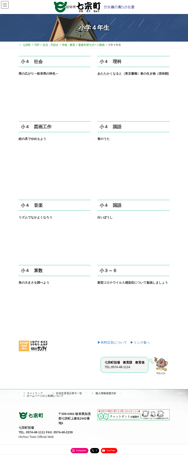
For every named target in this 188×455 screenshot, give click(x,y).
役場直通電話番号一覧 (67, 393)
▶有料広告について (113, 342)
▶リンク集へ (140, 342)
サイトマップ (33, 393)
